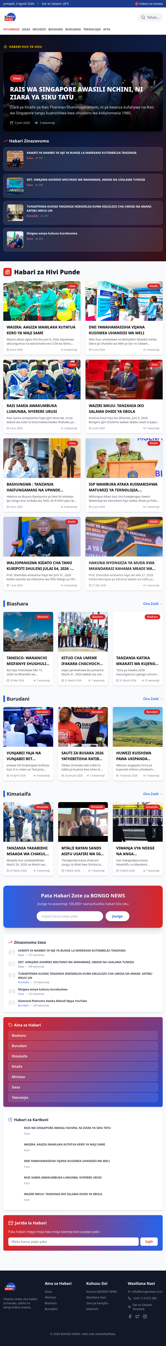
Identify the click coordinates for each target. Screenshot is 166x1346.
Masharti (92, 1309)
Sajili (149, 1241)
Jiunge (117, 916)
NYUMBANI (11, 29)
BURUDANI (73, 29)
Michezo (50, 1297)
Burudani (51, 1309)
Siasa (48, 1291)
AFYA (106, 29)
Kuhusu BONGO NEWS (101, 1291)
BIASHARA (55, 29)
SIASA (26, 29)
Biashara (51, 1303)
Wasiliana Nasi (96, 1297)
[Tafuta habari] (150, 17)
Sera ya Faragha (97, 1303)
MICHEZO (39, 29)
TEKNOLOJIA (92, 29)
